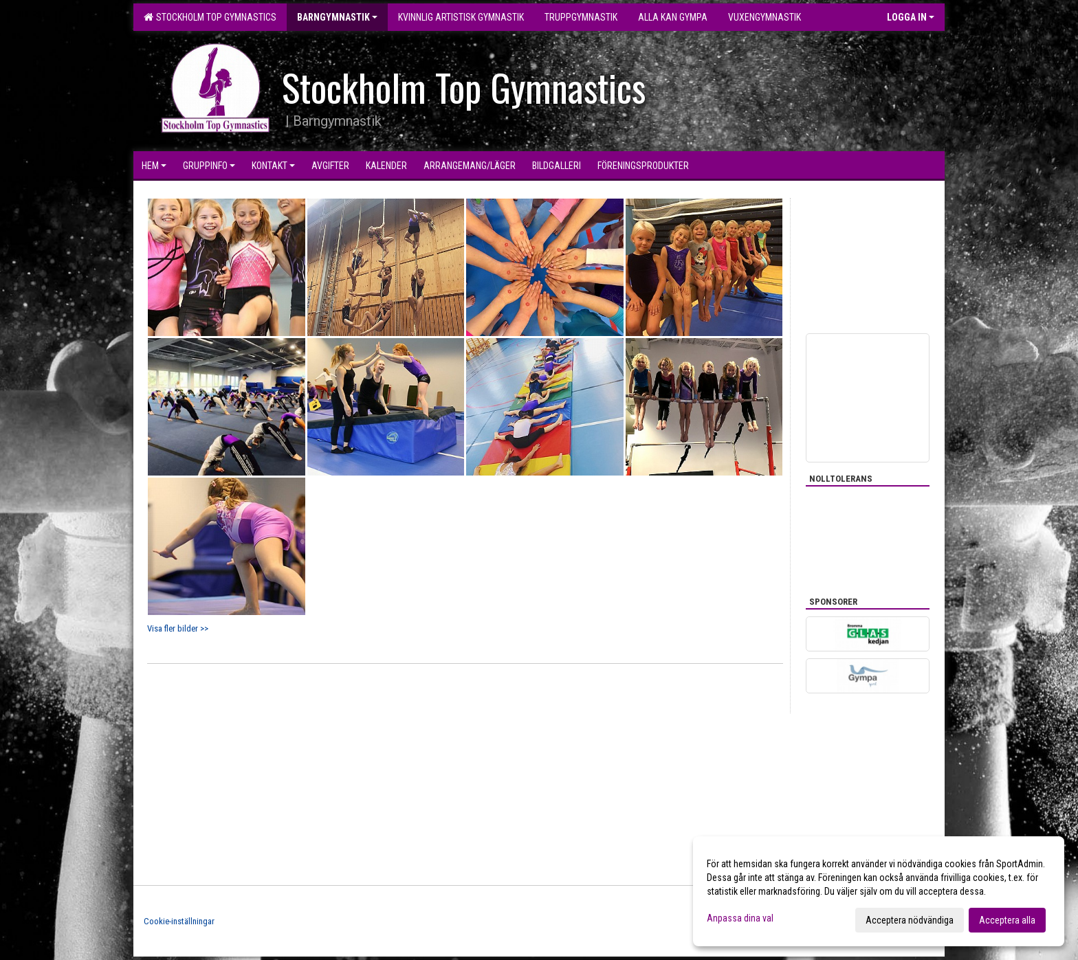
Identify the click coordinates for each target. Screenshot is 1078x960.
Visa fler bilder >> (177, 628)
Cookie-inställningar (179, 921)
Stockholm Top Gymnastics (210, 17)
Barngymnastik (337, 17)
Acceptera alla (1007, 920)
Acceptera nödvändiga (910, 920)
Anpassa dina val (740, 918)
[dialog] (878, 891)
